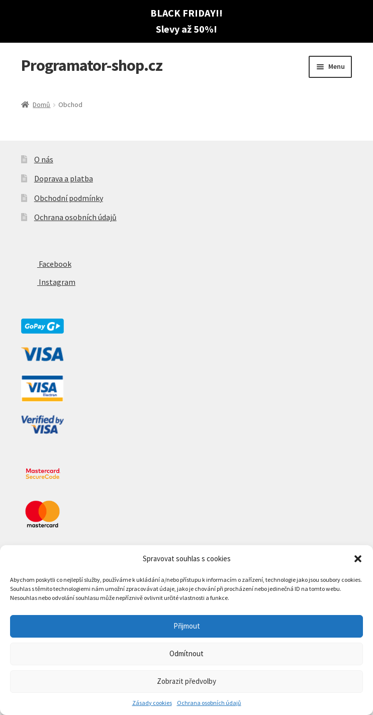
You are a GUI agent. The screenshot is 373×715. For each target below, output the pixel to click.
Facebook (46, 264)
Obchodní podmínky (68, 198)
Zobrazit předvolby (186, 681)
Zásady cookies (152, 702)
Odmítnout (186, 653)
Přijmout (186, 626)
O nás (43, 159)
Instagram (48, 282)
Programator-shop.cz (91, 65)
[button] (358, 559)
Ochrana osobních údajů (209, 702)
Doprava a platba (63, 178)
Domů (41, 104)
